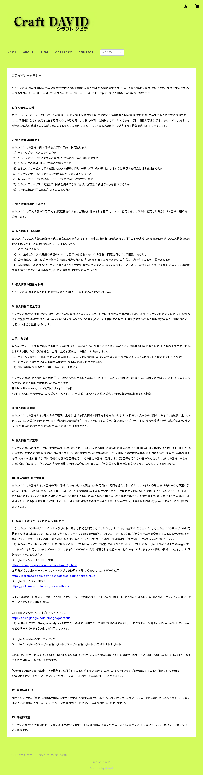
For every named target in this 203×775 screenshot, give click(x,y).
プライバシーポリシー (21, 754)
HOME (11, 52)
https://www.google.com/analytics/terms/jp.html (44, 565)
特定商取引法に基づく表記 (53, 754)
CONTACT (86, 52)
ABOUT (28, 52)
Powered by (102, 768)
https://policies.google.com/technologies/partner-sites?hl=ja (54, 575)
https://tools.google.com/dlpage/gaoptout (41, 618)
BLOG (44, 52)
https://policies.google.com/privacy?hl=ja (40, 586)
